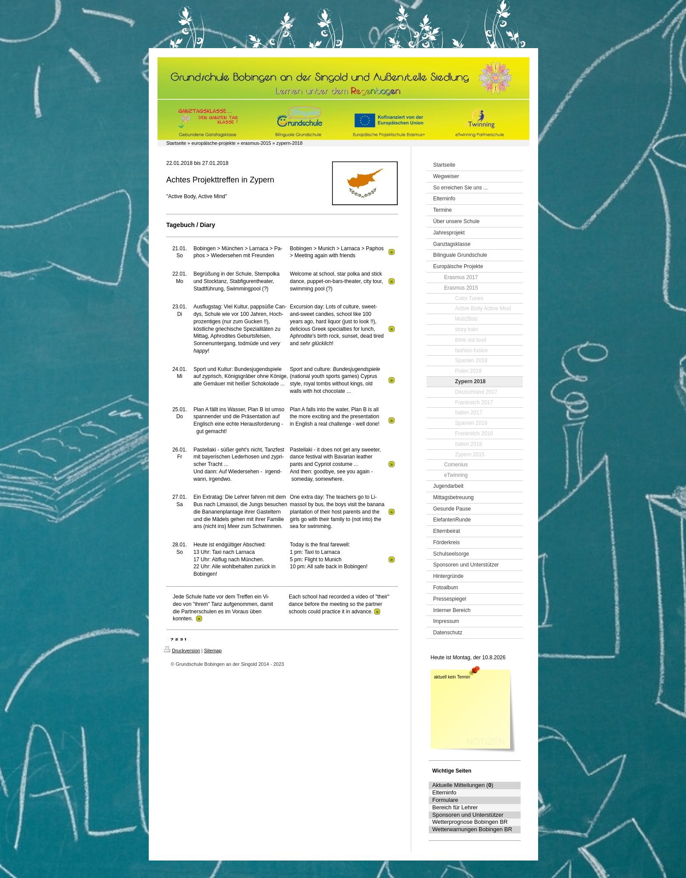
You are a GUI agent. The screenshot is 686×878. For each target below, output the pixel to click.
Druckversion (182, 650)
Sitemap (212, 650)
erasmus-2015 (256, 143)
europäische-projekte (214, 143)
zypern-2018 (289, 143)
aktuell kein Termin (452, 677)
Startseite (176, 143)
